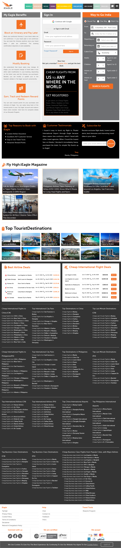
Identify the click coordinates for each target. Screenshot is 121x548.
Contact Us (46, 514)
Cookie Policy (7, 517)
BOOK (114, 275)
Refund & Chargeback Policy (12, 525)
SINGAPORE (77, 6)
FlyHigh (5, 511)
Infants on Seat (88, 79)
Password (47, 42)
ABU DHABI (88, 6)
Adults (86, 58)
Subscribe (111, 143)
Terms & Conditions (9, 520)
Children (87, 64)
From (86, 26)
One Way (101, 21)
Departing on (89, 39)
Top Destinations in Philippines (74, 352)
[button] (105, 6)
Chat (44, 511)
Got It (107, 544)
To (85, 33)
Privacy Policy (7, 514)
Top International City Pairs (43, 308)
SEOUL (45, 6)
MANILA (29, 6)
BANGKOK (37, 6)
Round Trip (89, 21)
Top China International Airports (75, 401)
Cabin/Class (88, 51)
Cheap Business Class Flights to (14, 459)
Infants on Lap (88, 72)
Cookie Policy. (92, 545)
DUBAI (53, 6)
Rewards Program (89, 511)
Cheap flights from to (12, 316)
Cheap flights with (13, 405)
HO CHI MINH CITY (64, 6)
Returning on (89, 45)
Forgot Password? (50, 51)
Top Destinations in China (72, 308)
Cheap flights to (69, 312)
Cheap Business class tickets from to (80, 455)
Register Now (62, 63)
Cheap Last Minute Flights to (104, 316)
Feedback (45, 517)
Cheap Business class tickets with (77, 479)
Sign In (71, 51)
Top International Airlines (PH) (44, 401)
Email (46, 32)
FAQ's (44, 520)
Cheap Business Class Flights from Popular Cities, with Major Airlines (90, 452)
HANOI (96, 6)
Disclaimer (5, 523)
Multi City (112, 21)
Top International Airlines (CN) (14, 401)
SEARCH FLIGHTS (100, 86)
